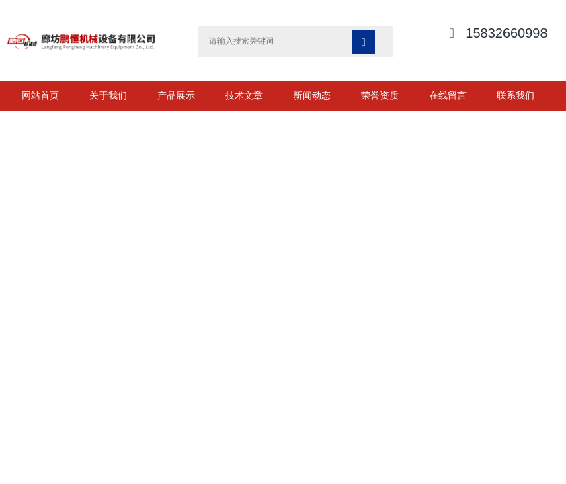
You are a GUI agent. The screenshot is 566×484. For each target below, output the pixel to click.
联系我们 (515, 95)
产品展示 (176, 95)
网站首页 (40, 95)
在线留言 (448, 95)
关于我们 (108, 95)
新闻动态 (312, 95)
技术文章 (244, 95)
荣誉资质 (380, 95)
